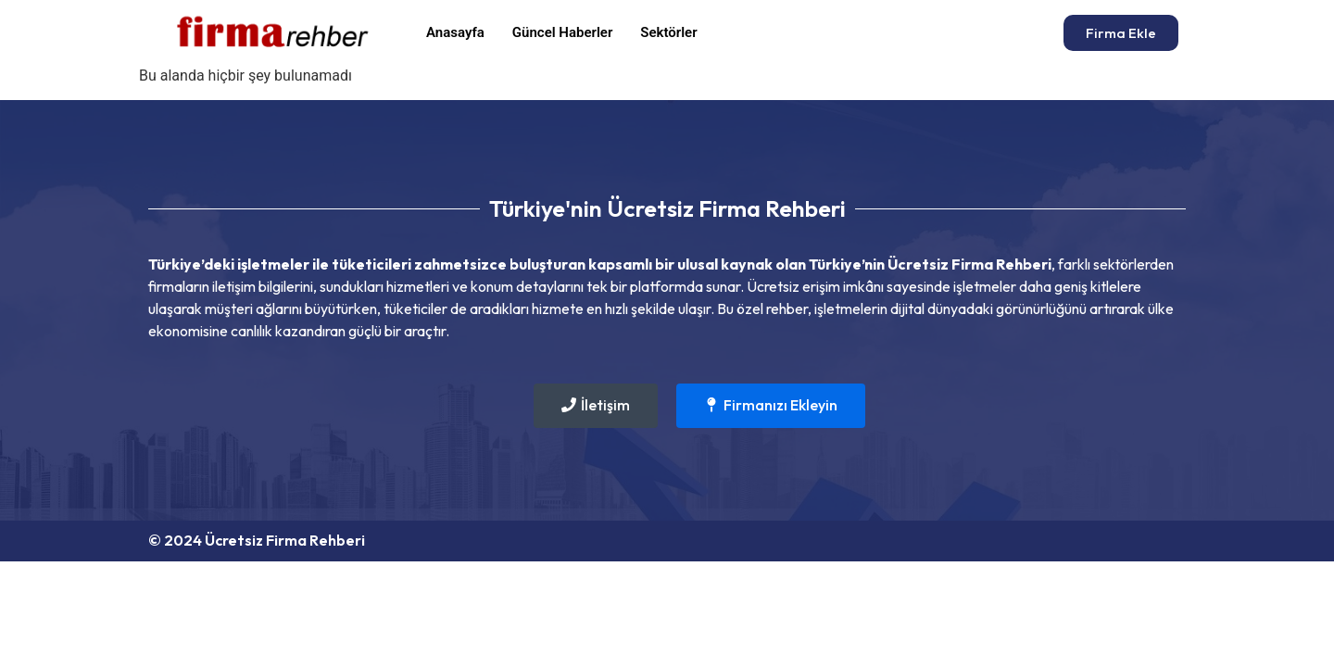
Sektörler (668, 32)
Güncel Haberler (562, 32)
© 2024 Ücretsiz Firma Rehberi (256, 540)
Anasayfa (455, 32)
